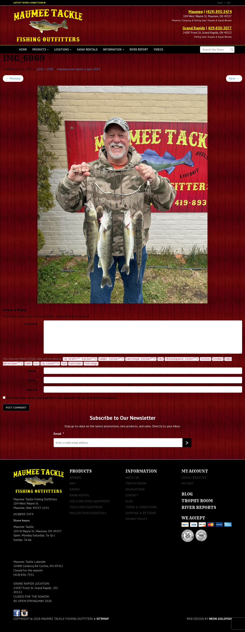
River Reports (198, 507)
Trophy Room (135, 483)
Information (113, 49)
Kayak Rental (79, 495)
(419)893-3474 (23, 514)
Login (220, 2)
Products (40, 49)
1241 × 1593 (45, 69)
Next (234, 78)
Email (33, 380)
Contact (131, 495)
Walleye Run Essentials (87, 513)
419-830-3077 (220, 27)
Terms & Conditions (141, 507)
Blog (129, 501)
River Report (139, 49)
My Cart (187, 483)
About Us (132, 477)
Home (23, 49)
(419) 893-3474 (219, 11)
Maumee (196, 11)
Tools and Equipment (86, 507)
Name (33, 371)
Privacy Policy (136, 519)
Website (32, 390)
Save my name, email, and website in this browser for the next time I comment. (61, 398)
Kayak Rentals (87, 49)
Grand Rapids (194, 27)
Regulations (135, 489)
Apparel (75, 477)
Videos (158, 49)
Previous (13, 78)
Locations (62, 49)
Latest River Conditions (28, 2)
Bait (72, 483)
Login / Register (193, 477)
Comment (31, 324)
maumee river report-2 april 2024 (78, 69)
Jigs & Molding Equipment (89, 501)
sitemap (102, 619)
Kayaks (74, 489)
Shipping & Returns (140, 513)
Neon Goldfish (220, 619)
